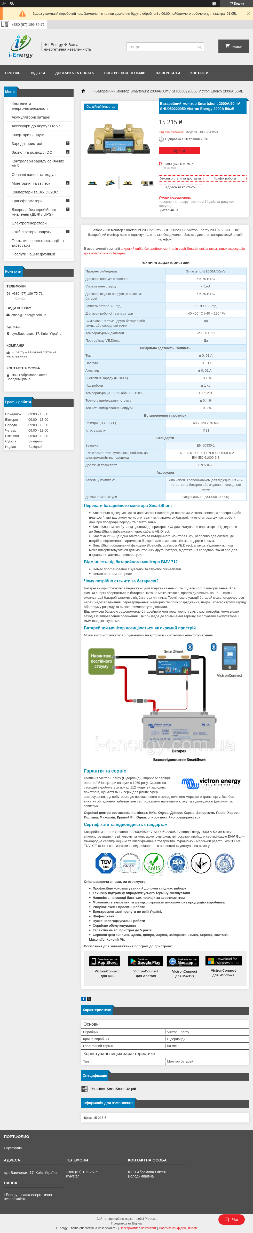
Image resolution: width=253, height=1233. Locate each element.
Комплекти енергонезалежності (30, 106)
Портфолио (13, 1148)
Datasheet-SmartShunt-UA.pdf (113, 1089)
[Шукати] (199, 46)
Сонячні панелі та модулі (34, 174)
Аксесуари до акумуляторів (36, 126)
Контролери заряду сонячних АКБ (38, 163)
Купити (179, 151)
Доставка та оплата (74, 73)
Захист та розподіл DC (32, 152)
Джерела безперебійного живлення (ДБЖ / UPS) (34, 211)
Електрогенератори (29, 223)
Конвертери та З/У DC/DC (35, 192)
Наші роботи (168, 73)
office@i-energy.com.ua (28, 315)
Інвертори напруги (28, 134)
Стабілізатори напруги (32, 232)
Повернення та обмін (124, 73)
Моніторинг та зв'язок (31, 183)
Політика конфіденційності (178, 1228)
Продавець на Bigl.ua (126, 1223)
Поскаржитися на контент (138, 1228)
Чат (232, 1219)
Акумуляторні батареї (31, 117)
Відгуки (38, 73)
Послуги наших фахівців (33, 254)
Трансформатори (27, 201)
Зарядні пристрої (27, 143)
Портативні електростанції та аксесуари (38, 242)
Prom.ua (150, 1219)
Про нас (12, 73)
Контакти (199, 73)
